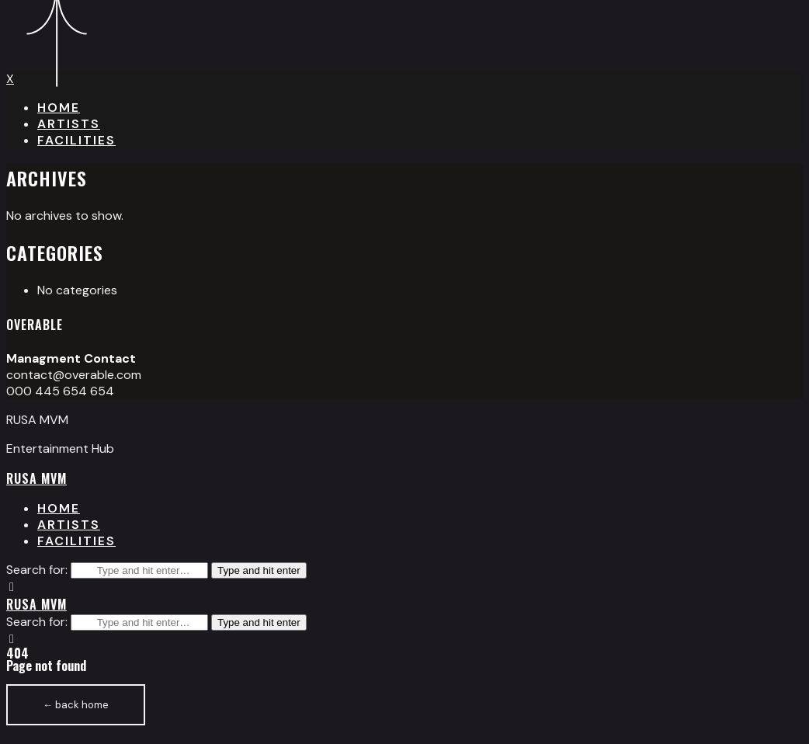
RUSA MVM (36, 478)
